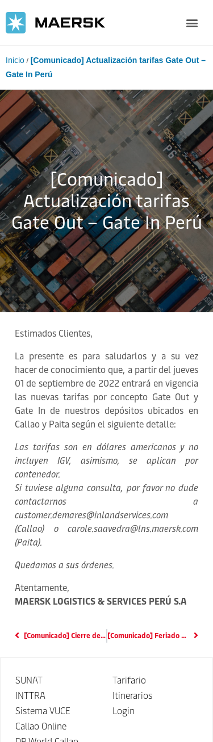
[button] (191, 23)
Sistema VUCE (42, 711)
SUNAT (29, 680)
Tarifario (129, 680)
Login (123, 711)
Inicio (15, 60)
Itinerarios (132, 695)
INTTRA (30, 695)
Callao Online (40, 726)
